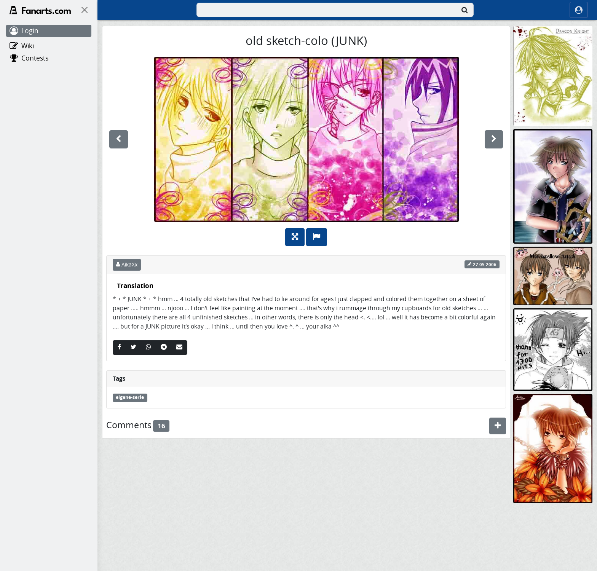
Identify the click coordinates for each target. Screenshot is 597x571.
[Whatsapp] (148, 347)
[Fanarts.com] (40, 10)
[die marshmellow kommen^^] (552, 275)
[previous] (118, 139)
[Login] (48, 31)
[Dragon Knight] (552, 76)
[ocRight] (579, 10)
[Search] (464, 10)
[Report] (316, 237)
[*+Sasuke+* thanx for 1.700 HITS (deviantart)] (552, 349)
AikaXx (126, 264)
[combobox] (335, 10)
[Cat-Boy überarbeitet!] (552, 448)
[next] (494, 139)
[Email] (179, 347)
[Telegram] (164, 347)
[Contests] (48, 58)
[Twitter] (133, 347)
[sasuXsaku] (552, 551)
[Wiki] (48, 46)
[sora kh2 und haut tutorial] (552, 186)
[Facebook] (119, 347)
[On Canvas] (84, 10)
